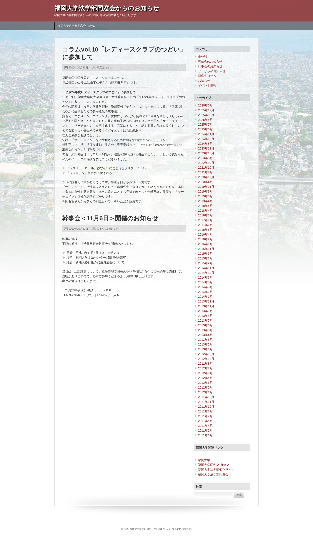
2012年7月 (205, 368)
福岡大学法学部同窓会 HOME (76, 25)
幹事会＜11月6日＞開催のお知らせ (110, 218)
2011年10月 (206, 406)
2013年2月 (205, 344)
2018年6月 (205, 206)
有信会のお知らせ (210, 61)
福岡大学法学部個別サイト (216, 469)
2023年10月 (206, 153)
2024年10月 (206, 139)
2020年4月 (205, 182)
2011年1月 (205, 435)
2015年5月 (205, 253)
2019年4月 (205, 201)
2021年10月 (206, 167)
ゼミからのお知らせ (211, 71)
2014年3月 (205, 287)
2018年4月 (205, 210)
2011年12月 (206, 397)
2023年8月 (205, 158)
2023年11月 (206, 148)
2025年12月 (206, 110)
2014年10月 (206, 272)
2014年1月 (205, 296)
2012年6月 (205, 373)
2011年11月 (206, 402)
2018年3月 (205, 215)
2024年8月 (205, 143)
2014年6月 (205, 277)
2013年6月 (205, 325)
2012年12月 (206, 354)
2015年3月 (205, 258)
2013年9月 (205, 311)
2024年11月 (206, 134)
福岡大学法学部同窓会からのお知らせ (106, 8)
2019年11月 (206, 186)
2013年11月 (206, 306)
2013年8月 (205, 315)
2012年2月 (205, 387)
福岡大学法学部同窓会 (213, 474)
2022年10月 (206, 162)
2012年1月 (205, 392)
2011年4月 (205, 425)
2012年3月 (205, 382)
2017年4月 (205, 220)
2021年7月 (205, 172)
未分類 (202, 56)
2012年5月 (205, 378)
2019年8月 (205, 191)
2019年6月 (205, 196)
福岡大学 (204, 460)
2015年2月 (205, 263)
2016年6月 (205, 229)
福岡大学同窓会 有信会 (213, 465)
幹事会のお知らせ (107, 228)
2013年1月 (205, 349)
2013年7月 (205, 320)
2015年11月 (206, 249)
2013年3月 (205, 339)
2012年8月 (205, 363)
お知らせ (204, 80)
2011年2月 (205, 430)
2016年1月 (205, 244)
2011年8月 (205, 411)
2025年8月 (205, 119)
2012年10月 (206, 359)
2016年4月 (205, 234)
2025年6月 (205, 129)
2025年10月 (206, 115)
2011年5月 (205, 421)
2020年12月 (206, 177)
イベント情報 (207, 85)
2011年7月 (205, 416)
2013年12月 (206, 301)
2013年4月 (205, 335)
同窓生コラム (104, 67)
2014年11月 (206, 268)
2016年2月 (205, 239)
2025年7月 (205, 124)
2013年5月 (205, 330)
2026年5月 (205, 105)
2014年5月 (205, 282)
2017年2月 (205, 225)
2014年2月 (205, 292)
